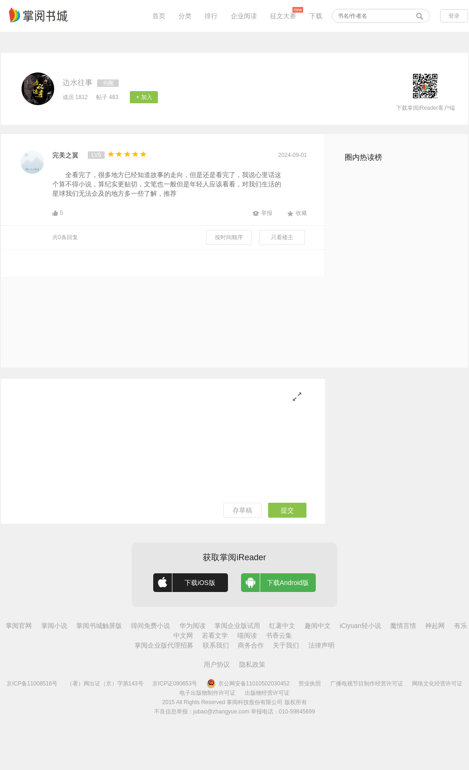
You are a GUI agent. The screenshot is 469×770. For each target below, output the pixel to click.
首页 (158, 16)
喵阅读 (247, 635)
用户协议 (217, 664)
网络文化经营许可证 (437, 683)
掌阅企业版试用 (237, 625)
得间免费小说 (150, 625)
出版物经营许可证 (267, 693)
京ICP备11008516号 (32, 683)
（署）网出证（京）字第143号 (105, 683)
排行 (211, 16)
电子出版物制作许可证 (207, 693)
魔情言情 (403, 625)
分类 (185, 16)
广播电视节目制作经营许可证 (366, 683)
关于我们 (286, 645)
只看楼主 (282, 237)
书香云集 (279, 635)
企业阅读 (244, 16)
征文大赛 (283, 16)
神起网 (435, 625)
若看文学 (215, 635)
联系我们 (216, 645)
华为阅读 (192, 625)
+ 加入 (144, 97)
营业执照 (309, 683)
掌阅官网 (19, 625)
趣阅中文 (318, 625)
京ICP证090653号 (174, 683)
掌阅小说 (54, 625)
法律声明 (321, 645)
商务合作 (251, 645)
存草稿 (242, 510)
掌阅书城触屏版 (99, 625)
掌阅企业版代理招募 (164, 645)
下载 (315, 16)
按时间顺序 (229, 237)
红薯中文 (282, 625)
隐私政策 (252, 664)
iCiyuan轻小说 (360, 625)
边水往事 (77, 82)
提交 (287, 510)
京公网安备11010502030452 (248, 683)
